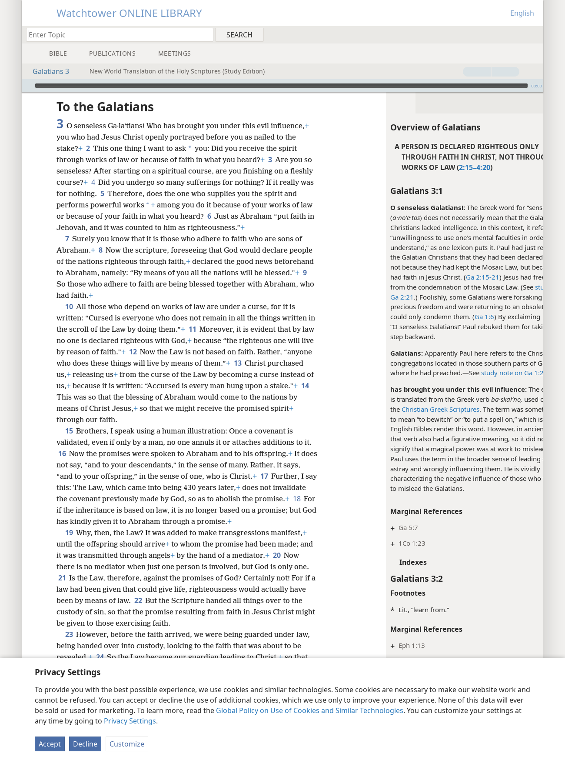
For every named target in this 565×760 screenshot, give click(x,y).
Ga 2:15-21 (444, 277)
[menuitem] (533, 34)
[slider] (281, 85)
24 (99, 657)
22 (138, 600)
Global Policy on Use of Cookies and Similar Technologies (309, 710)
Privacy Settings (130, 721)
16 (61, 453)
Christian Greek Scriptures (402, 409)
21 (61, 578)
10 (68, 306)
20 (276, 555)
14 (116, 397)
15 (68, 431)
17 (282, 476)
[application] (282, 85)
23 (68, 634)
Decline (85, 744)
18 (98, 510)
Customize (127, 744)
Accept (50, 744)
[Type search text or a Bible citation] (116, 34)
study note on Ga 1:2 (474, 372)
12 (160, 352)
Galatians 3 (46, 71)
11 (200, 329)
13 (267, 363)
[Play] (27, 85)
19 (68, 532)
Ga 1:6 (446, 316)
